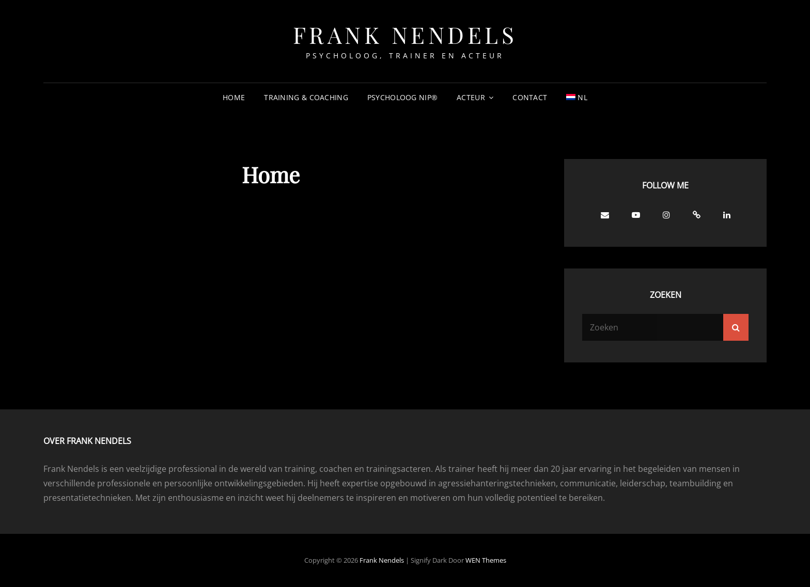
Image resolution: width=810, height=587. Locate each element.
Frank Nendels (405, 34)
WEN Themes (485, 560)
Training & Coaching (306, 97)
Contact (529, 97)
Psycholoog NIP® (402, 97)
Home (234, 97)
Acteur (471, 97)
